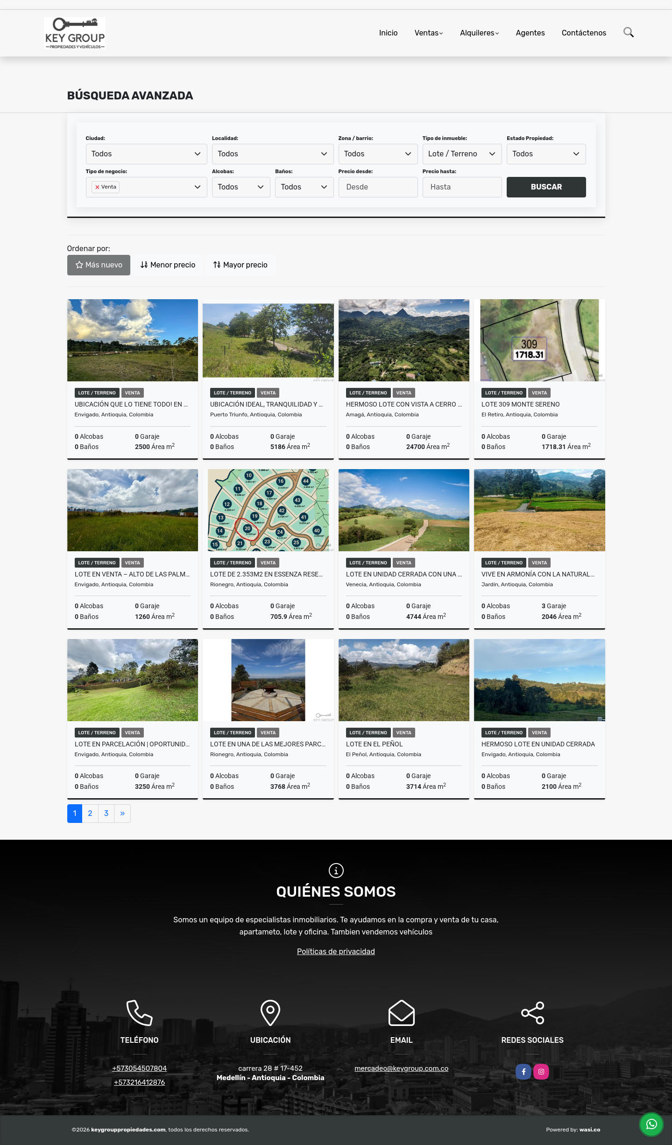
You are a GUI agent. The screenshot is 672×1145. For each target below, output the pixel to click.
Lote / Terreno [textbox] (452, 153)
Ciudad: (96, 138)
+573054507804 (139, 1068)
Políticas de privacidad (336, 951)
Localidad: (225, 138)
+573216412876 (139, 1082)
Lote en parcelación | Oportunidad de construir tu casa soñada (133, 744)
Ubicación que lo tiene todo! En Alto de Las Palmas (133, 404)
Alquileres (477, 32)
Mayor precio (240, 264)
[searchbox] (94, 202)
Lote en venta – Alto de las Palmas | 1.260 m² (133, 574)
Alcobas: (223, 172)
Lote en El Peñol (374, 744)
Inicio (388, 32)
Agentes (530, 32)
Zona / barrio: (356, 138)
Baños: (283, 172)
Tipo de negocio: (106, 172)
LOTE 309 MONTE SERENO (520, 404)
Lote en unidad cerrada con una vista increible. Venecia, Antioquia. (404, 574)
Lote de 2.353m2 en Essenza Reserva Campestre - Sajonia (268, 574)
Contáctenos (584, 32)
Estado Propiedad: (530, 138)
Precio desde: (356, 172)
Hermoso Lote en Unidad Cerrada (538, 744)
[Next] (122, 813)
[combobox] (147, 154)
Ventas (427, 32)
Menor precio (167, 264)
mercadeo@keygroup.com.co (401, 1068)
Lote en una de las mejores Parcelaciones (268, 744)
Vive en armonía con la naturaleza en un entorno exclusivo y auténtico (539, 574)
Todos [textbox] (102, 153)
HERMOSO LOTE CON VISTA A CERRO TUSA (404, 404)
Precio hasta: (439, 172)
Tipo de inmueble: (445, 138)
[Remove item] (98, 187)
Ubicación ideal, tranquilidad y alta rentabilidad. (268, 404)
